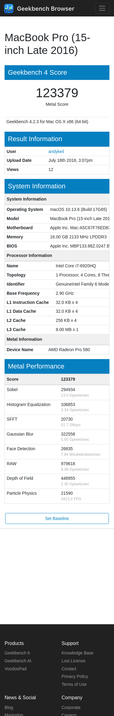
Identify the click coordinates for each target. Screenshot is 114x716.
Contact (69, 668)
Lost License (74, 660)
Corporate (71, 707)
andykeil (56, 151)
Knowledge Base (78, 652)
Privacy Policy (75, 676)
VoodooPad (15, 668)
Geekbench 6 (17, 652)
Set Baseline (57, 518)
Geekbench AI (18, 660)
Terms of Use (74, 684)
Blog (9, 707)
